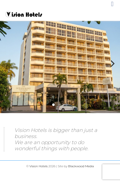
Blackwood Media (81, 166)
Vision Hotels (38, 166)
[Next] (111, 63)
